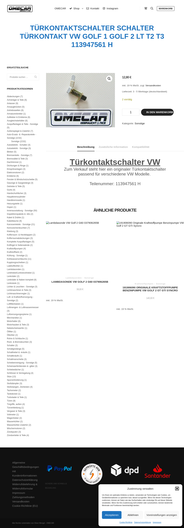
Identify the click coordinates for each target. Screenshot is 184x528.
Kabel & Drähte (14, 217)
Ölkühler (11, 335)
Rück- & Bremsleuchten (18, 342)
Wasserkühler (13, 421)
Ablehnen (133, 514)
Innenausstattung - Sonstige (20, 210)
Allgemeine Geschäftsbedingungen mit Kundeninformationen (25, 469)
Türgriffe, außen (14, 404)
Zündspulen (12, 432)
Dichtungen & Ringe (16, 165)
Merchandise (13, 318)
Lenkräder (11, 276)
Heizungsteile (13, 203)
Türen (9, 401)
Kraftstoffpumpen (15, 248)
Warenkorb (166, 8)
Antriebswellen (13, 110)
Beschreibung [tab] (86, 146)
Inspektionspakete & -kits (18, 214)
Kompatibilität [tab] (140, 146)
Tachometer (12, 390)
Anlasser (11, 103)
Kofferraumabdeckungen (18, 238)
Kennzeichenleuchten (17, 228)
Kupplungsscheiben (16, 262)
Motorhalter (12, 321)
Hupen (10, 207)
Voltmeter (11, 414)
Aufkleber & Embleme (17, 117)
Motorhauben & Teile (16, 324)
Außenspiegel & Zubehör (18, 131)
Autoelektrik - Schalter (17, 145)
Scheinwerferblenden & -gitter (20, 366)
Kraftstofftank (13, 252)
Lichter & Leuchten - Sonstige (20, 286)
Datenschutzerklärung (142, 522)
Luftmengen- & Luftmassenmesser (23, 307)
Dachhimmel (13, 162)
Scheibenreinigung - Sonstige (20, 363)
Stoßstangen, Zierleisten (18, 387)
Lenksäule (11, 283)
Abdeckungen (13, 96)
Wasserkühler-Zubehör (17, 425)
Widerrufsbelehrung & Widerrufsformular (24, 486)
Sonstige (140, 123)
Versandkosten (153, 85)
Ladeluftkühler (13, 266)
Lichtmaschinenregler (17, 293)
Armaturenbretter (15, 114)
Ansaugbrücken (14, 107)
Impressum (157, 522)
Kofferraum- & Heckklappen (19, 235)
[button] (177, 488)
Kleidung (11, 231)
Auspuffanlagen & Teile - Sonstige (22, 124)
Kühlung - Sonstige (15, 255)
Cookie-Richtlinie (125, 522)
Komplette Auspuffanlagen (19, 241)
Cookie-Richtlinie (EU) (25, 505)
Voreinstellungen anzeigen (161, 514)
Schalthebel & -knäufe (17, 352)
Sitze (9, 376)
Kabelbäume (13, 221)
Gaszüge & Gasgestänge (18, 183)
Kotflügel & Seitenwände (18, 245)
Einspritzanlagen (14, 169)
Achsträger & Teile (15, 100)
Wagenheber (13, 418)
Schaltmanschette (15, 359)
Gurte (9, 190)
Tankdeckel (12, 394)
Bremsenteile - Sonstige (18, 155)
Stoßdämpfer (13, 383)
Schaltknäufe (13, 356)
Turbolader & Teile (15, 397)
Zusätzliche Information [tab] (113, 146)
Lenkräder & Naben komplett (20, 280)
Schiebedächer (14, 369)
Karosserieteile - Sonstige (19, 224)
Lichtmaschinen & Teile (17, 290)
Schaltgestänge (14, 349)
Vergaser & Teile (14, 411)
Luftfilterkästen (13, 304)
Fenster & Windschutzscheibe (20, 179)
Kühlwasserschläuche (17, 259)
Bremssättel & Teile (16, 159)
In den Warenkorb (159, 112)
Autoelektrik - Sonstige (17, 148)
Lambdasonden (14, 269)
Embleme (11, 176)
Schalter (11, 345)
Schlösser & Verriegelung (18, 373)
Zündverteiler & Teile (16, 435)
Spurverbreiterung (15, 380)
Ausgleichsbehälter (15, 120)
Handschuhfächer (15, 193)
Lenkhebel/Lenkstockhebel (19, 273)
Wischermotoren (14, 428)
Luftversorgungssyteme (18, 314)
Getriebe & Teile (14, 186)
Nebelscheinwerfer (15, 328)
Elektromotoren (14, 172)
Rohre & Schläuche (16, 338)
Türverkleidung (14, 407)
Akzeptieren (112, 514)
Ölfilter (10, 331)
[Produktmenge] (130, 112)
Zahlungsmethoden (23, 497)
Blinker (10, 152)
